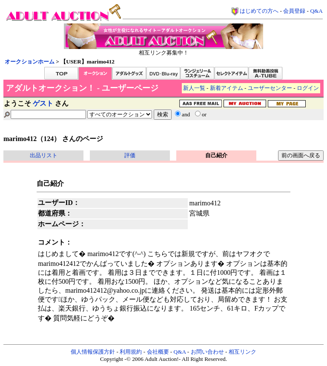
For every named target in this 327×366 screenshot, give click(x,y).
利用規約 (131, 352)
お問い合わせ (207, 352)
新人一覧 (194, 88)
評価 (129, 155)
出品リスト (43, 155)
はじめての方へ (259, 11)
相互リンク (242, 352)
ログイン (308, 88)
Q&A (316, 11)
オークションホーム (29, 61)
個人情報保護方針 (93, 352)
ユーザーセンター (270, 88)
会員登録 (294, 11)
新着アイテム (226, 88)
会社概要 (158, 352)
